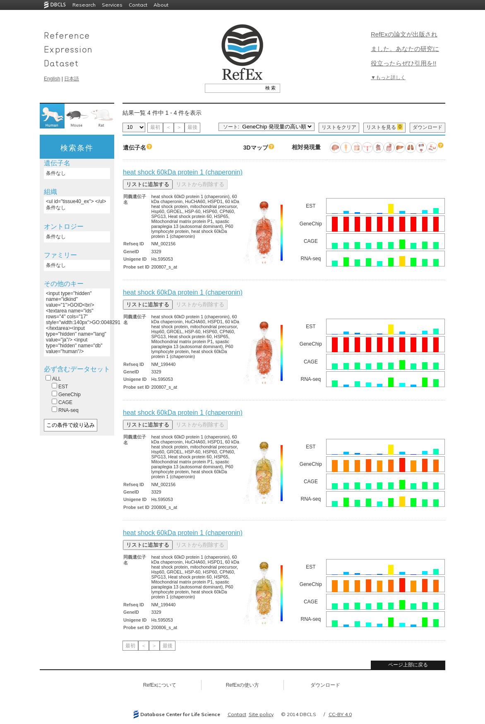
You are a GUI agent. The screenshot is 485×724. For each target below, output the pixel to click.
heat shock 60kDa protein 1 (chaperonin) (182, 172)
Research (84, 5)
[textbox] (233, 88)
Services (112, 5)
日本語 (71, 79)
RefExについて (160, 685)
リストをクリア (339, 127)
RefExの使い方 (242, 685)
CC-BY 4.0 (340, 714)
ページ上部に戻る (408, 665)
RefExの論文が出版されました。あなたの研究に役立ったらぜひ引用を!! (405, 49)
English (52, 79)
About (161, 5)
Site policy (261, 714)
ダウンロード (427, 127)
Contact (138, 5)
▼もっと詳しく (388, 77)
